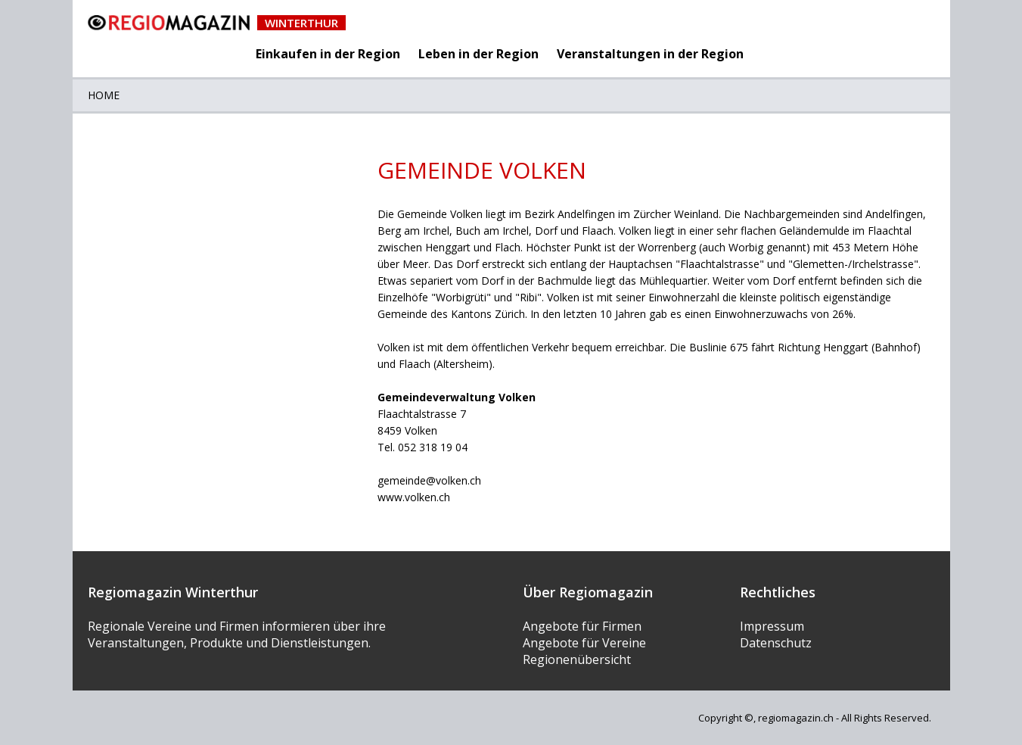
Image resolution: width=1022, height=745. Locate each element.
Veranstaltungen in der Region (650, 53)
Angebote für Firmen (582, 626)
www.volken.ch (413, 497)
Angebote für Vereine (584, 642)
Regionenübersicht (577, 659)
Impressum (772, 626)
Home (104, 95)
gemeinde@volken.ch (429, 480)
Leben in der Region (478, 53)
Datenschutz (776, 642)
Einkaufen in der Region (328, 53)
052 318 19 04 (433, 447)
